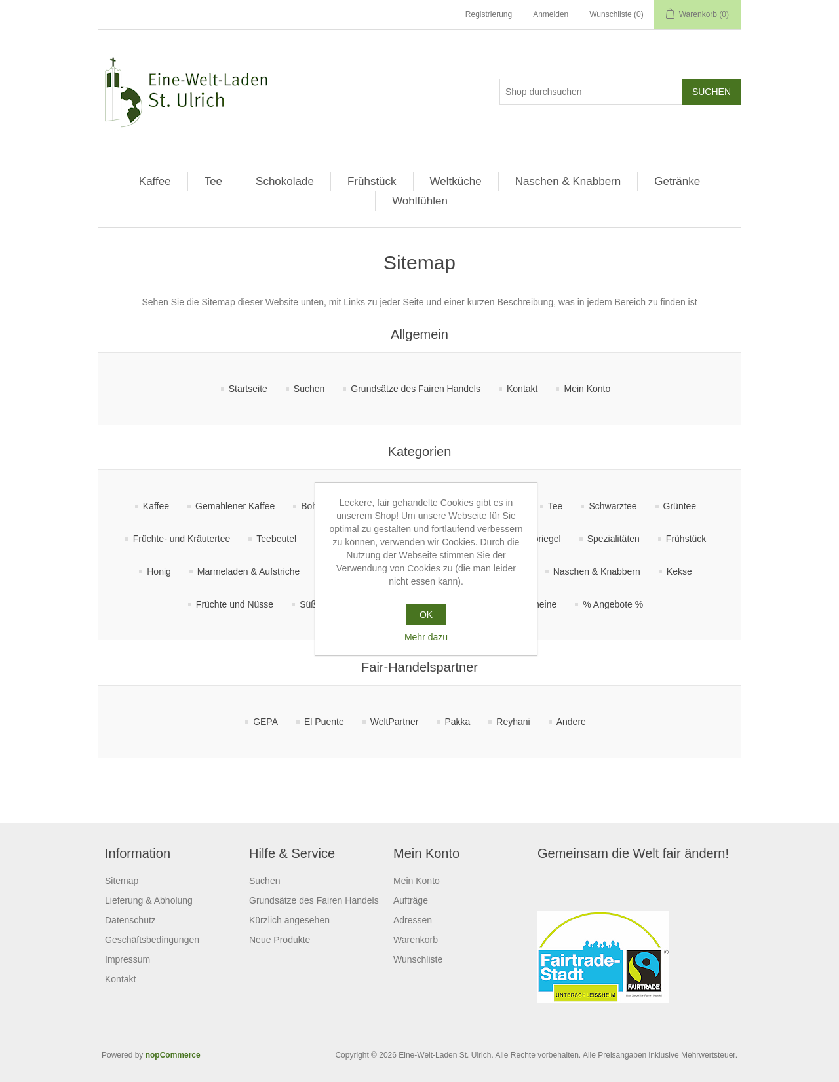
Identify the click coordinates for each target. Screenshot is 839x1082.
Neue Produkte (279, 940)
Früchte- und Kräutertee (182, 538)
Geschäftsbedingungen (152, 940)
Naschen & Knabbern (568, 181)
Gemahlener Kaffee (235, 506)
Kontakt (522, 388)
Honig (159, 571)
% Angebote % (613, 604)
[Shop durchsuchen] (591, 92)
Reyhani (513, 721)
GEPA (265, 721)
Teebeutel (276, 538)
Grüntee (680, 506)
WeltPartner (394, 721)
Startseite (248, 388)
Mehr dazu (426, 637)
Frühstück (372, 181)
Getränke (677, 181)
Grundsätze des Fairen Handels (415, 388)
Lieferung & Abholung (149, 900)
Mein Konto (587, 388)
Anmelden (550, 14)
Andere (571, 721)
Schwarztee (612, 506)
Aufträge (410, 900)
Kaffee (155, 181)
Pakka (457, 721)
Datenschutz (130, 920)
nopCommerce (173, 1055)
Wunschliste (417, 959)
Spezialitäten (613, 538)
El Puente (324, 721)
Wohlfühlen (420, 201)
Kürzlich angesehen (289, 920)
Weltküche (456, 181)
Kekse (679, 571)
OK (426, 614)
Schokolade (285, 181)
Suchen (309, 388)
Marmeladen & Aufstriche (248, 571)
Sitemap (121, 881)
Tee (213, 181)
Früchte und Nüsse (234, 604)
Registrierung (488, 14)
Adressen (412, 920)
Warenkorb (415, 940)
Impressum (127, 959)
